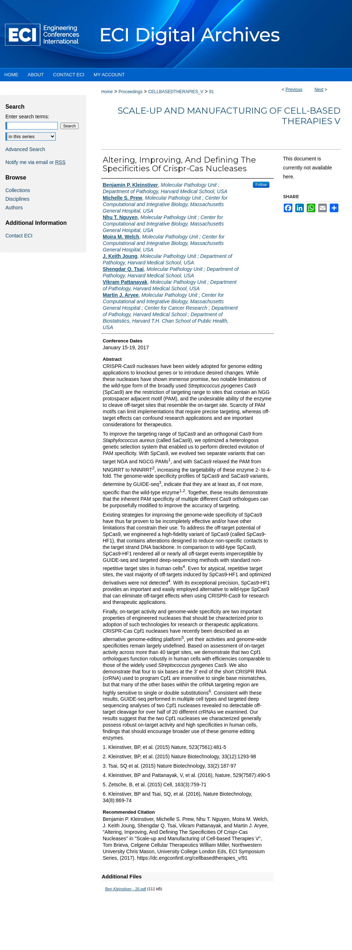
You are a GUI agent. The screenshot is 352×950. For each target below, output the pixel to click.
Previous (294, 89)
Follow (261, 184)
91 (211, 91)
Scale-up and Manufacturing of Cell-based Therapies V (229, 115)
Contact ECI (18, 235)
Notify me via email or (35, 162)
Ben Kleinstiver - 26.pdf (125, 889)
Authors (14, 207)
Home (107, 91)
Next (319, 89)
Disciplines (17, 199)
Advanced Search (25, 149)
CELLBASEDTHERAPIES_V (175, 91)
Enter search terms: (27, 116)
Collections (17, 190)
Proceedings (131, 91)
